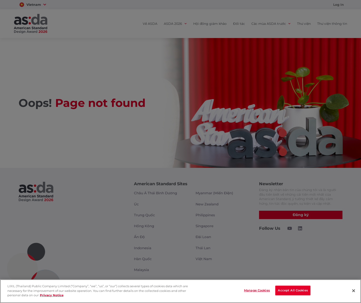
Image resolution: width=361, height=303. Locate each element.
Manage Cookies (257, 291)
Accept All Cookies (293, 291)
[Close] (353, 291)
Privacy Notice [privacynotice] (51, 295)
